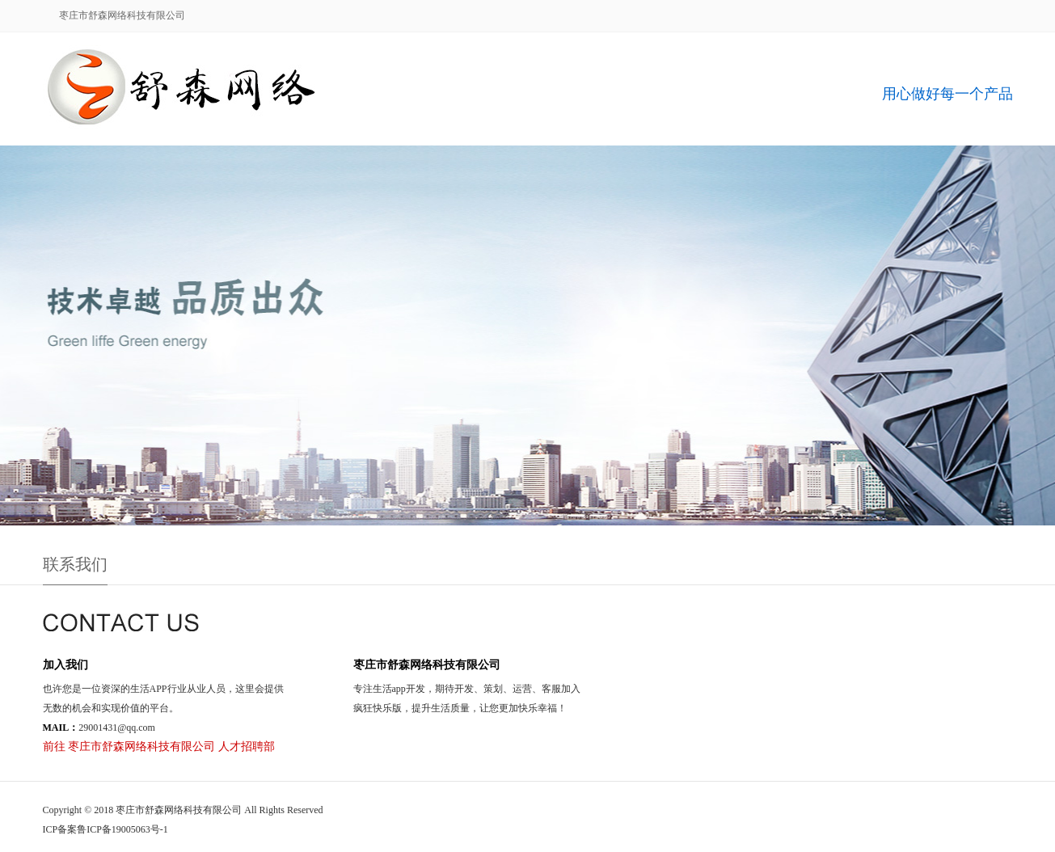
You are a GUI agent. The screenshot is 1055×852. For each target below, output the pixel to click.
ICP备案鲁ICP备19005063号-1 (105, 829)
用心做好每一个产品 (947, 94)
